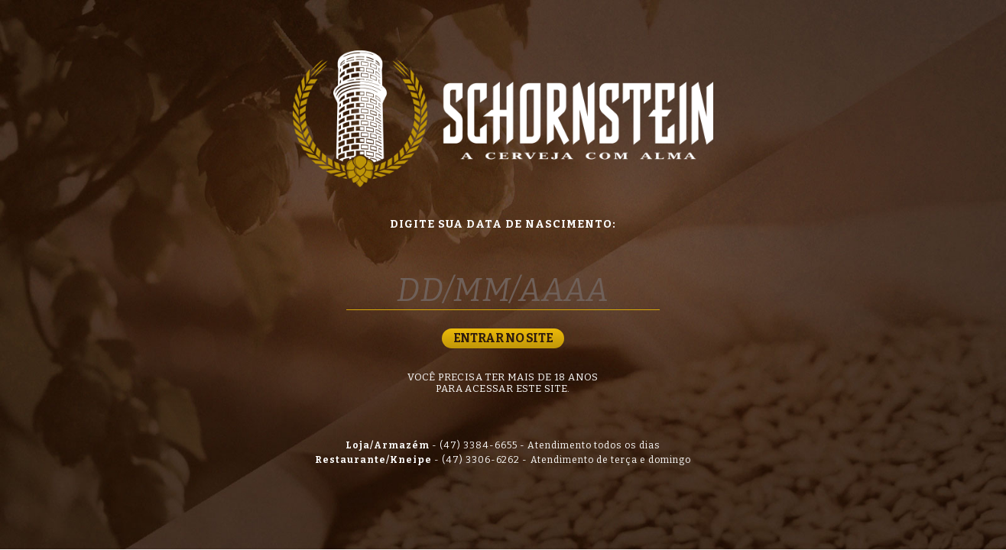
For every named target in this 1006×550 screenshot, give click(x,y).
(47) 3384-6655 (479, 445)
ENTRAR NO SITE (503, 338)
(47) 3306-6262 (481, 460)
